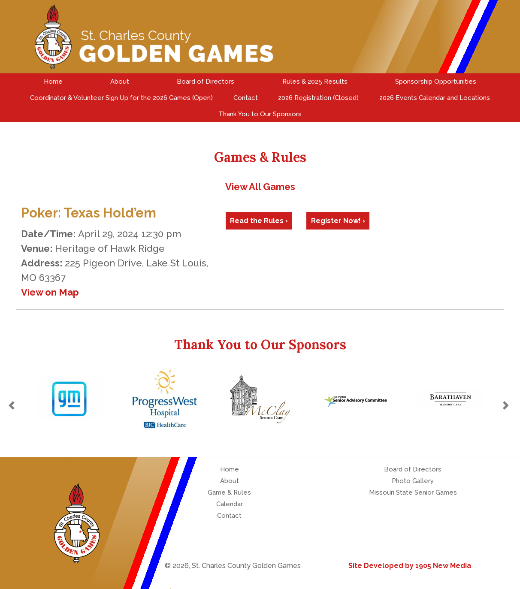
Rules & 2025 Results (315, 81)
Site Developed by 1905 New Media (409, 566)
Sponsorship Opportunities (435, 81)
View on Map (50, 292)
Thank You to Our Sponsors (260, 114)
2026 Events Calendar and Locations (434, 98)
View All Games (260, 186)
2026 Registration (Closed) (318, 98)
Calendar (229, 504)
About (119, 81)
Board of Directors (205, 81)
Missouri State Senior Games (413, 492)
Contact (245, 98)
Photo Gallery (413, 481)
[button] (13, 405)
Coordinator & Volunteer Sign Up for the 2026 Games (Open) (121, 98)
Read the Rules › (259, 221)
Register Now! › (338, 221)
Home (53, 81)
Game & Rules (229, 492)
